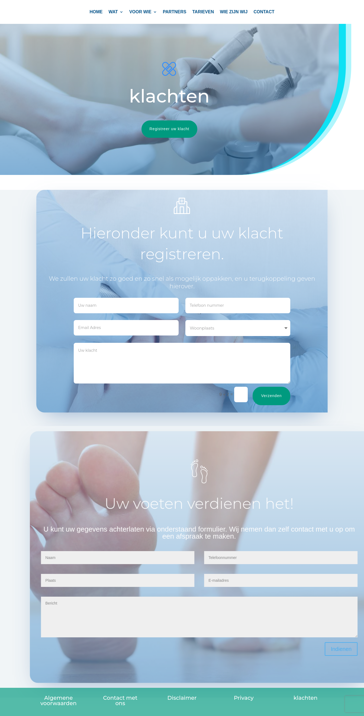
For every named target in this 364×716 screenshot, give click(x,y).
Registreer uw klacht (163, 129)
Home (96, 12)
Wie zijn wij (233, 12)
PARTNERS (174, 12)
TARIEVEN (203, 12)
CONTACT (263, 12)
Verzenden (277, 396)
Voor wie (140, 12)
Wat (113, 12)
